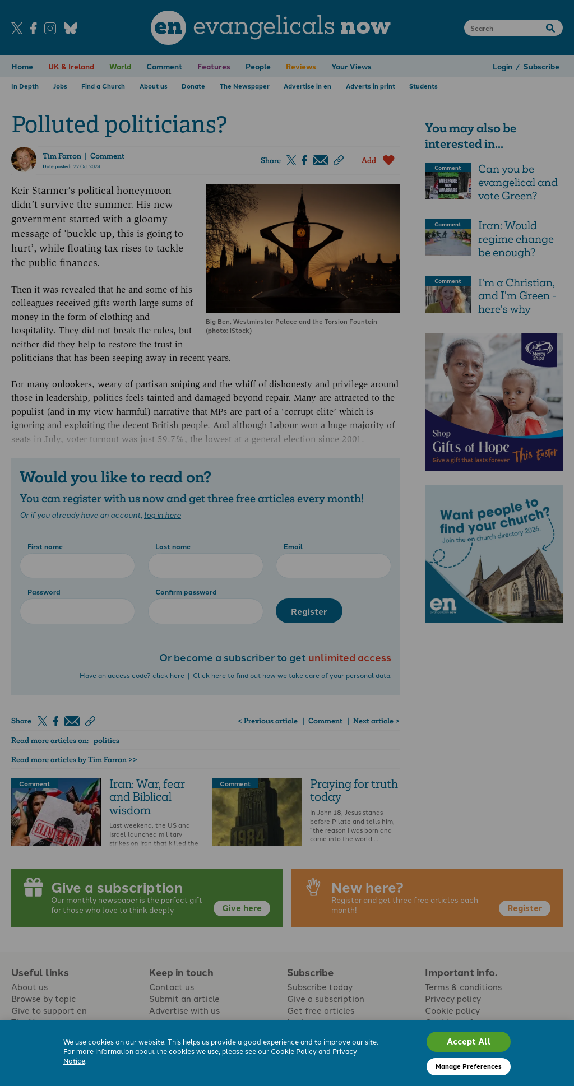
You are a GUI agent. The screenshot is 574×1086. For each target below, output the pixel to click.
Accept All (469, 1041)
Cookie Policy (294, 1051)
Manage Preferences (469, 1065)
